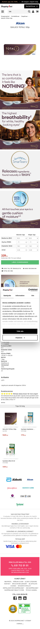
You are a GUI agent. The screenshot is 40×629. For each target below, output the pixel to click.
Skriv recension (29, 268)
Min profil (8, 582)
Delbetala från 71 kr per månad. (11, 258)
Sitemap (28, 621)
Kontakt (7, 584)
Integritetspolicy (24, 586)
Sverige (20, 624)
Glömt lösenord (31, 582)
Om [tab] (32, 295)
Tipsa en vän (7, 271)
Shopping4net (5, 16)
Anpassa (20, 337)
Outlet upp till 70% (9, 2)
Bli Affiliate (33, 584)
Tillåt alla (20, 331)
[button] (37, 12)
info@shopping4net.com (20, 572)
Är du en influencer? (19, 584)
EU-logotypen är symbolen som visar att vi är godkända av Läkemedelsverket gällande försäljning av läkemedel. (20, 533)
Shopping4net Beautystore (14, 590)
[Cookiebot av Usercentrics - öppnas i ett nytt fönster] (28, 290)
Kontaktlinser (15, 16)
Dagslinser (24, 16)
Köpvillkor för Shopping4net (13, 588)
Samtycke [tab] (7, 295)
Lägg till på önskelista (11, 268)
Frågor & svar (18, 582)
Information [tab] (20, 295)
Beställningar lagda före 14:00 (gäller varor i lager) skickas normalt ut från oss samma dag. (20, 526)
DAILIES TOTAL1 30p (6, 18)
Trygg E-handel (31, 590)
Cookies (13, 586)
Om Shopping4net (32, 588)
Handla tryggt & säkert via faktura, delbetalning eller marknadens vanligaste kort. (20, 543)
